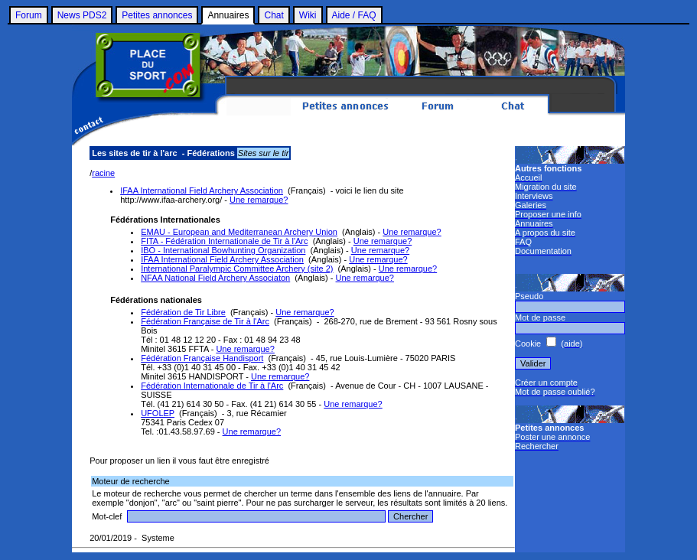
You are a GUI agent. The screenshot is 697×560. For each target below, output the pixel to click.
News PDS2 (82, 15)
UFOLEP (157, 413)
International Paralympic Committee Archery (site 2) (237, 268)
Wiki (308, 15)
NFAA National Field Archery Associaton (215, 277)
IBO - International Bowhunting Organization (223, 250)
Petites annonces (157, 15)
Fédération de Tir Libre (183, 312)
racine (103, 172)
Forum (28, 15)
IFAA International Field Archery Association (201, 190)
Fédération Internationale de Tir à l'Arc (212, 385)
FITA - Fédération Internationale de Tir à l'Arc (224, 241)
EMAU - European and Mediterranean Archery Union (239, 231)
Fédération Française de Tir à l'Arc (205, 321)
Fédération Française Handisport (202, 358)
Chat (273, 15)
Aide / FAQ (354, 15)
